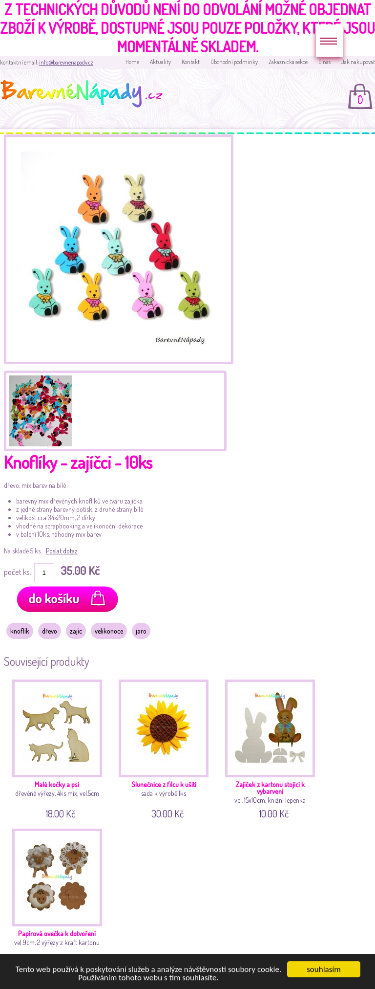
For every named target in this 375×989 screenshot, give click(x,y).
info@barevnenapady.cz (66, 62)
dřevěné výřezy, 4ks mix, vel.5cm (59, 748)
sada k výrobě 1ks (165, 748)
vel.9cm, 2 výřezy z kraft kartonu (59, 897)
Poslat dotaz (62, 551)
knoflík (19, 631)
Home (132, 62)
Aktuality (160, 62)
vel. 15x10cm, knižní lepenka (272, 748)
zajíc (76, 631)
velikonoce (109, 631)
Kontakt (191, 62)
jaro (141, 631)
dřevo (49, 631)
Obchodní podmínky (234, 62)
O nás (324, 62)
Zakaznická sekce (288, 62)
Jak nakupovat (358, 62)
